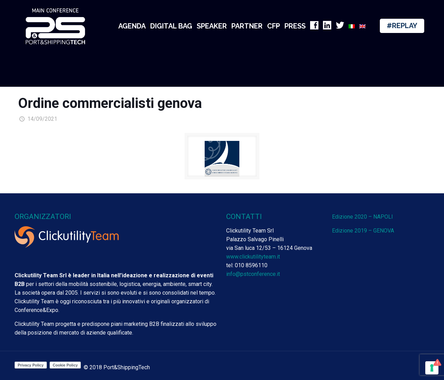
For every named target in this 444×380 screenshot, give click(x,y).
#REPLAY (402, 26)
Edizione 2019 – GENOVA (363, 230)
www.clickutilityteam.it (253, 256)
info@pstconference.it (253, 274)
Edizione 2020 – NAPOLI (362, 216)
